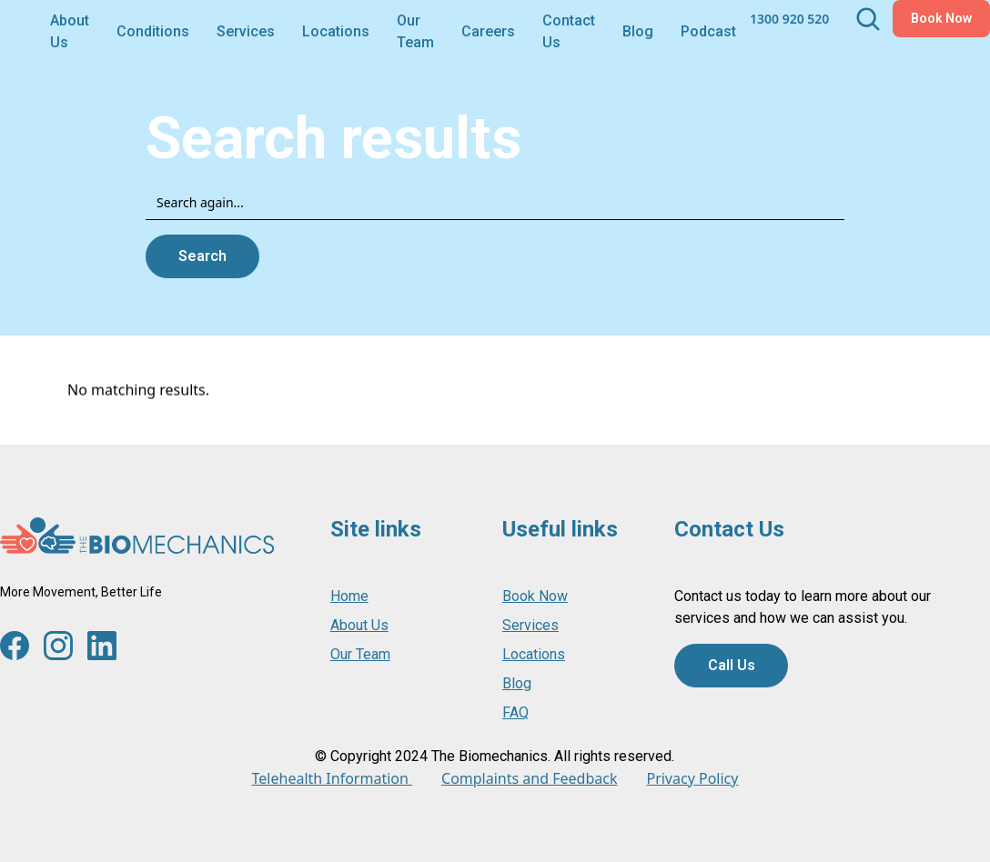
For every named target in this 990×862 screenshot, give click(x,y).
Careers (488, 31)
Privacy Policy (692, 778)
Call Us (731, 665)
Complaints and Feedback (529, 778)
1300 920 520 (789, 18)
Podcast (708, 31)
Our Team (415, 31)
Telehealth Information (332, 778)
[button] (153, 30)
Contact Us (568, 31)
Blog (637, 31)
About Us (69, 31)
